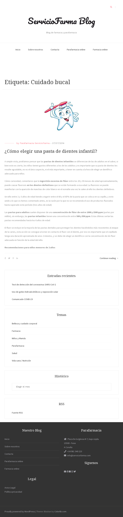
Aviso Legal (10, 487)
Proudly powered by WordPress (20, 511)
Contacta (55, 49)
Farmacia (16, 331)
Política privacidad (13, 491)
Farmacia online (100, 49)
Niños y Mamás (19, 338)
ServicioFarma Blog (61, 21)
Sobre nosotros (35, 49)
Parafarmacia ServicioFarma (35, 143)
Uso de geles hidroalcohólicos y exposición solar (35, 291)
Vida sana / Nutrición (21, 360)
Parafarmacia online (76, 49)
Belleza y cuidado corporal (24, 323)
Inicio (18, 49)
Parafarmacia (18, 345)
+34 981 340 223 (73, 451)
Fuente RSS (17, 412)
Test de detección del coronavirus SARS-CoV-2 (34, 284)
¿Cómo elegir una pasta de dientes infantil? (51, 151)
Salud (14, 353)
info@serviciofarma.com (77, 455)
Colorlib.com (60, 511)
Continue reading (109, 258)
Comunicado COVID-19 (22, 299)
